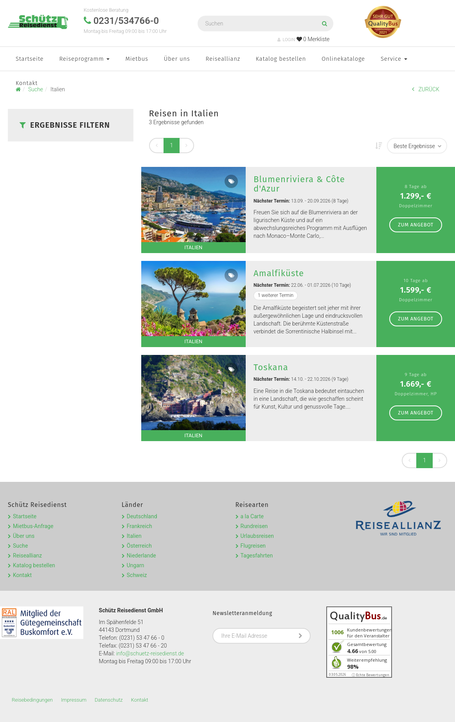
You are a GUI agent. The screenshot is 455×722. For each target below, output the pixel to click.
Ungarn (135, 565)
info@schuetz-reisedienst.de (150, 653)
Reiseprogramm (84, 58)
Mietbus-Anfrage (33, 526)
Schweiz (137, 575)
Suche (20, 546)
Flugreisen (253, 546)
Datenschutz (109, 700)
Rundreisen (254, 526)
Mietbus (136, 58)
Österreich (139, 546)
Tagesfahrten (257, 555)
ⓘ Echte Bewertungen (370, 674)
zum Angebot (415, 225)
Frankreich (139, 526)
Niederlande (141, 555)
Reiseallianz (223, 58)
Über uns (177, 58)
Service (394, 58)
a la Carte (252, 516)
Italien (134, 536)
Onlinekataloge (343, 58)
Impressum (73, 700)
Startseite (29, 58)
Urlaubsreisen (257, 536)
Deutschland (142, 516)
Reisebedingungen (32, 700)
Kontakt (27, 83)
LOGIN (286, 39)
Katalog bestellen (281, 58)
